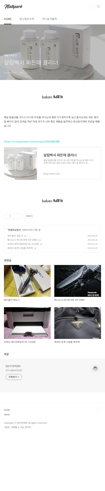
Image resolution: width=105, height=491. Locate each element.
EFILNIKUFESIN (14, 426)
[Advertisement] (52, 239)
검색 (91, 6)
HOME (7, 19)
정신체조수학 (26, 19)
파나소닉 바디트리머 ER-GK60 (22, 296)
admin (7, 470)
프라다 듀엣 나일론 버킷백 (20, 304)
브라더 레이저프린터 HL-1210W (23, 300)
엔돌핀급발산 (14, 286)
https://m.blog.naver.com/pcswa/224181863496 (32, 141)
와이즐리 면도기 (15, 292)
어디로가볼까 (49, 19)
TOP (98, 466)
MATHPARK (13, 422)
